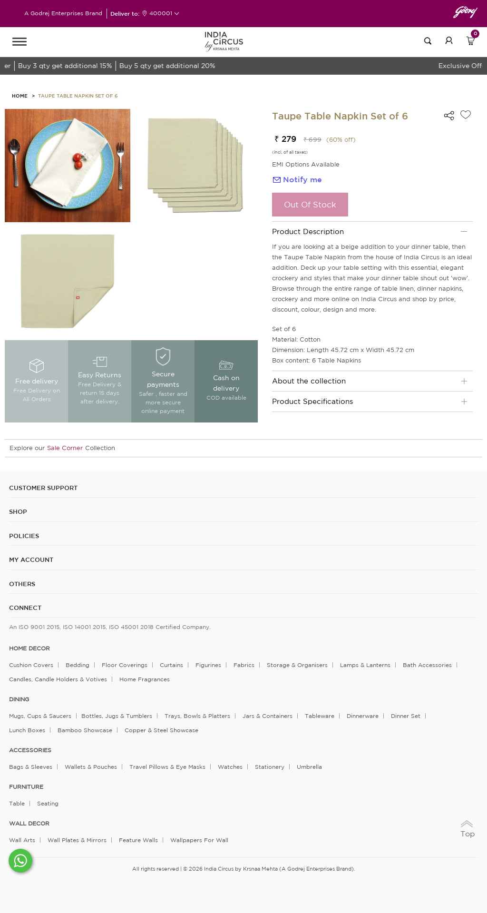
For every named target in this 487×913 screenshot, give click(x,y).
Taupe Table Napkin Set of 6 (78, 95)
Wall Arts (22, 840)
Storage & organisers (297, 665)
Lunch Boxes (27, 730)
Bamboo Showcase (85, 730)
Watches (230, 766)
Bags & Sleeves (30, 766)
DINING (19, 699)
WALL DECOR (29, 823)
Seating (47, 803)
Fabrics (244, 665)
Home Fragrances (144, 679)
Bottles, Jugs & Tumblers (116, 715)
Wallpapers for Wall (199, 840)
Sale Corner (65, 448)
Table (17, 803)
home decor (29, 648)
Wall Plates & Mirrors (77, 840)
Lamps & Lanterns (365, 665)
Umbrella (309, 766)
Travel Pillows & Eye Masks (167, 766)
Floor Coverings (124, 665)
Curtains (171, 665)
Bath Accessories (427, 665)
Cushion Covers (31, 665)
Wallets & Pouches (91, 766)
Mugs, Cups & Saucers (40, 715)
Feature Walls (138, 840)
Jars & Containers (267, 715)
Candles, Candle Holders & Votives (58, 679)
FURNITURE (26, 787)
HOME (20, 95)
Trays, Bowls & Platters (197, 715)
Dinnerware (363, 715)
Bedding (77, 665)
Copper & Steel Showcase (161, 730)
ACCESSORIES (30, 750)
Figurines (208, 665)
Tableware (319, 715)
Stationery (269, 766)
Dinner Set (405, 715)
